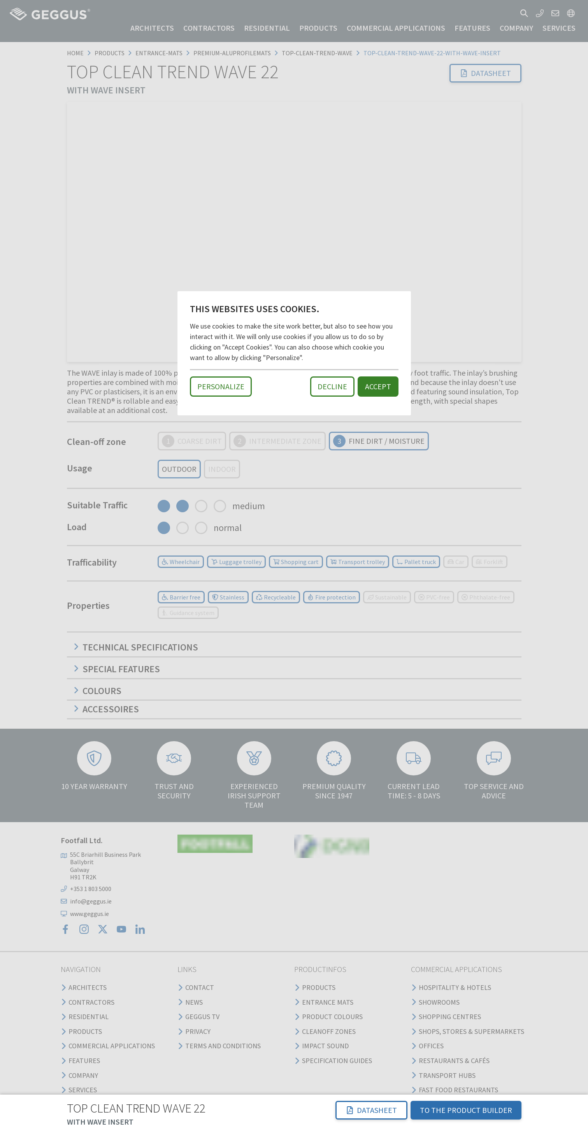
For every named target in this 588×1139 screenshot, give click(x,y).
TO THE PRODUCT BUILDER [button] (466, 1110)
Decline (332, 386)
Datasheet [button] (371, 1110)
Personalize (220, 386)
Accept (378, 386)
